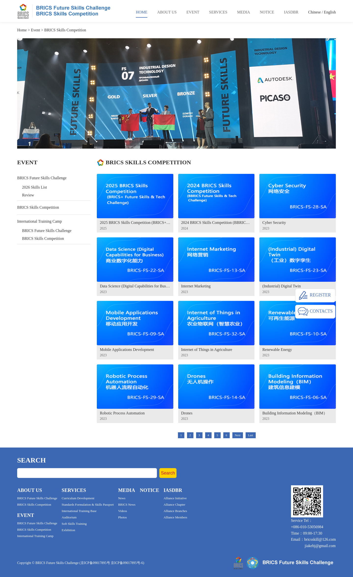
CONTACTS (315, 311)
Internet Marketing (196, 286)
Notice (267, 12)
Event (193, 12)
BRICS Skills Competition (65, 30)
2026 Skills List (34, 187)
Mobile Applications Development (127, 349)
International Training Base (79, 511)
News (122, 498)
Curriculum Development (78, 498)
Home (141, 12)
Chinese (314, 12)
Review (28, 195)
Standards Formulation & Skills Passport (88, 504)
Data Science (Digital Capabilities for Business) (135, 286)
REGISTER (314, 295)
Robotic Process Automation (122, 413)
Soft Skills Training (74, 524)
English (330, 12)
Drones (186, 413)
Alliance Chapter (174, 504)
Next (237, 435)
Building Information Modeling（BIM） (294, 413)
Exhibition (68, 530)
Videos (122, 511)
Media (243, 12)
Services (218, 12)
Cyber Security (274, 222)
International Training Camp (39, 221)
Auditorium (69, 517)
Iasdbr (291, 12)
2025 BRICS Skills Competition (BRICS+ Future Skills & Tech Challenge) (135, 222)
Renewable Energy (277, 349)
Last (250, 435)
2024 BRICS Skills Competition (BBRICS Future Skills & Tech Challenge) (216, 222)
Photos (122, 517)
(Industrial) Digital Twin (281, 286)
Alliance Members (175, 517)
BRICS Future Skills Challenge (41, 178)
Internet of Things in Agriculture (206, 349)
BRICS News (126, 504)
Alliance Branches (175, 511)
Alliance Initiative (175, 498)
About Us (166, 12)
